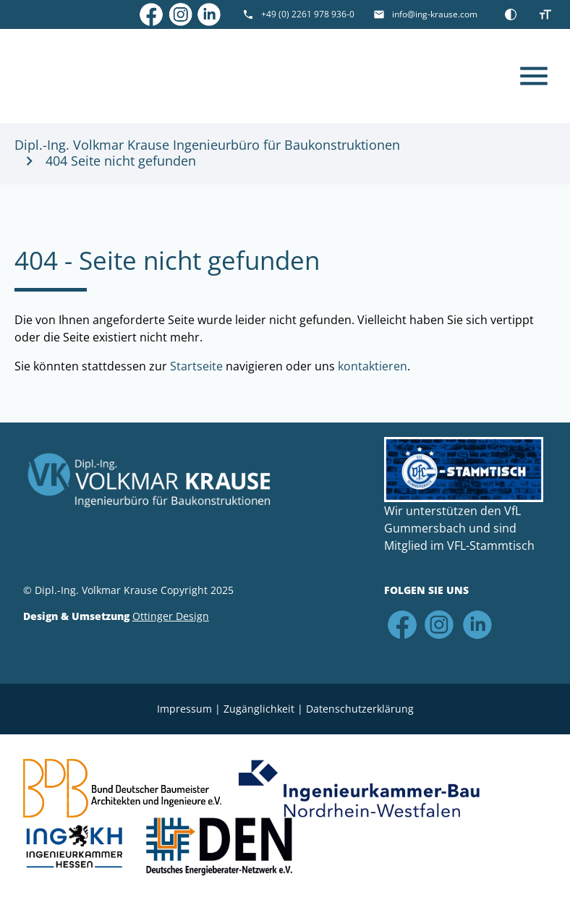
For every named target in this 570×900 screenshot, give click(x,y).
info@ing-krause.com (434, 14)
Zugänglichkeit (259, 709)
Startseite (196, 366)
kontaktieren (372, 366)
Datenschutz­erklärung (360, 709)
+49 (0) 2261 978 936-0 (307, 14)
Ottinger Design (170, 616)
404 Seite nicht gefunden (121, 161)
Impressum (184, 709)
